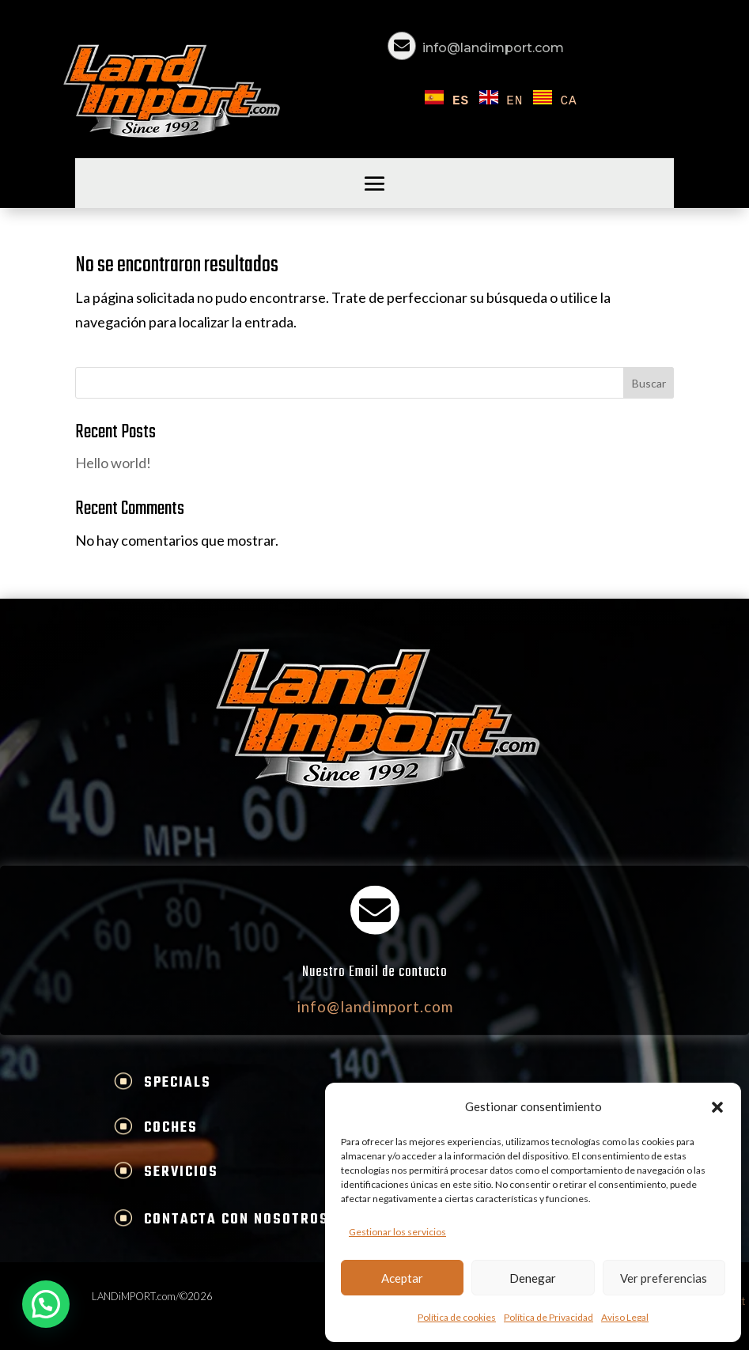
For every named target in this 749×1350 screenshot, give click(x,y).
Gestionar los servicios (397, 1232)
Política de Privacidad (548, 1317)
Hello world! (113, 462)
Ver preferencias (663, 1278)
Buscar (649, 383)
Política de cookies (457, 1317)
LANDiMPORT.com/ (136, 1296)
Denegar (532, 1278)
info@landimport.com (493, 47)
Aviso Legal (625, 1317)
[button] (717, 1107)
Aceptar (402, 1278)
